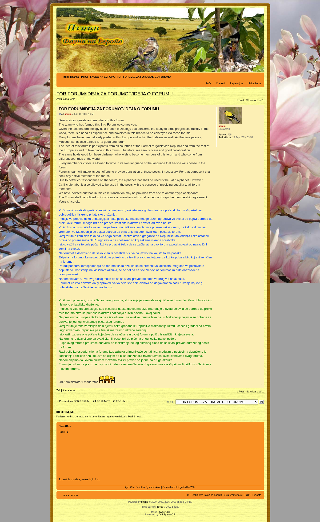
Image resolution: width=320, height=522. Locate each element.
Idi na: (170, 401)
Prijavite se (255, 83)
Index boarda (71, 76)
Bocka (159, 507)
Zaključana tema (66, 100)
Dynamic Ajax (153, 487)
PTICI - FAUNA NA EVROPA (98, 76)
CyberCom (164, 512)
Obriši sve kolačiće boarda (207, 494)
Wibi (192, 487)
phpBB (144, 502)
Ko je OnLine (65, 412)
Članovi (220, 83)
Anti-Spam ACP (167, 514)
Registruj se (237, 83)
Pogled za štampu (250, 76)
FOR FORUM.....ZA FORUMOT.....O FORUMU (144, 76)
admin (67, 114)
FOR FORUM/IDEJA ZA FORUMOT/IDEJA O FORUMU (114, 93)
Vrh (260, 385)
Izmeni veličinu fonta (258, 76)
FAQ (208, 83)
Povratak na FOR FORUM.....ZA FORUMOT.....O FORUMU (93, 401)
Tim (187, 494)
